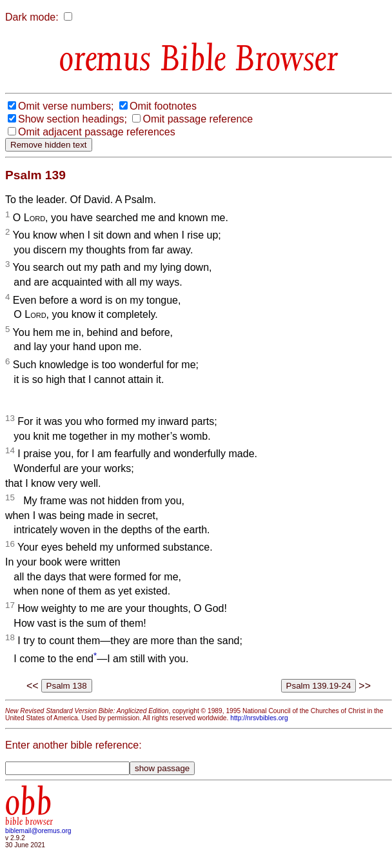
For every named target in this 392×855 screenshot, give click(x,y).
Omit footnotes (163, 106)
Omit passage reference (197, 118)
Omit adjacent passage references (96, 131)
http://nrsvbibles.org (259, 718)
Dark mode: (32, 17)
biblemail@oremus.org (38, 830)
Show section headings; (72, 118)
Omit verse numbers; (65, 106)
